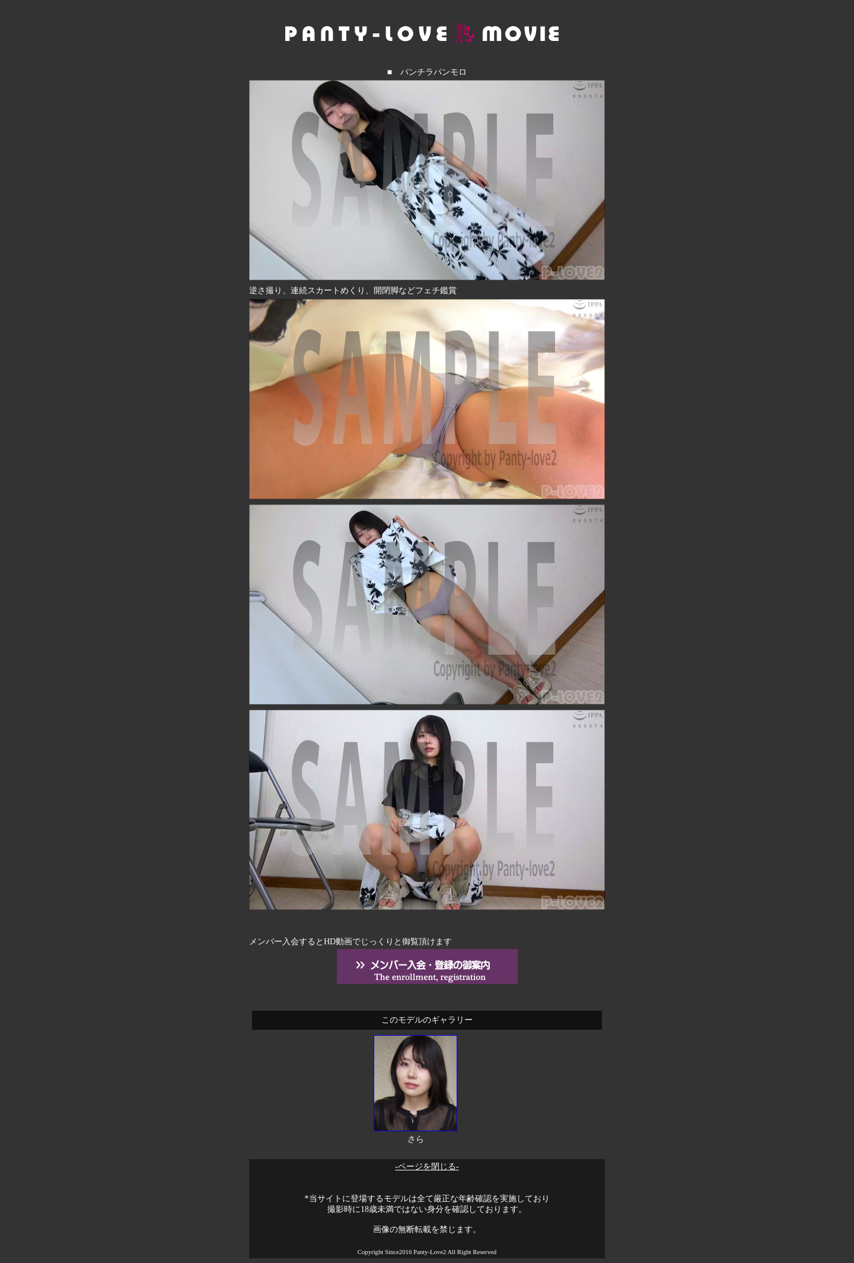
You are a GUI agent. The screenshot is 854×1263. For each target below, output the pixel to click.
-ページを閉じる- (426, 1166)
